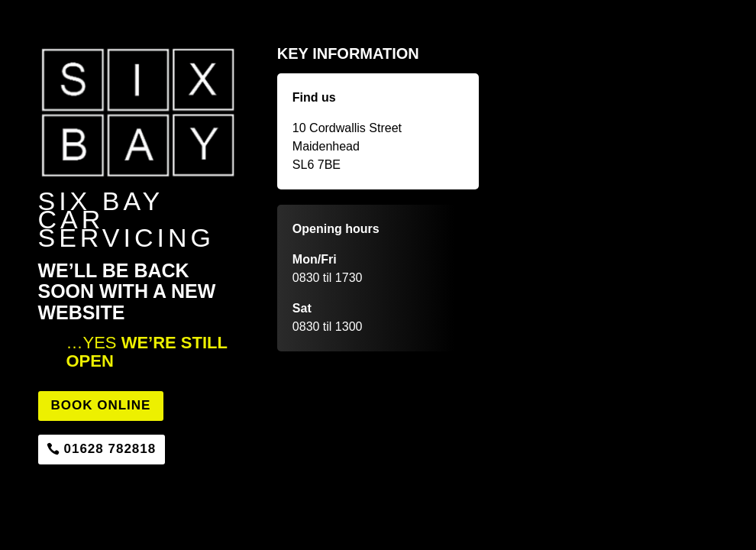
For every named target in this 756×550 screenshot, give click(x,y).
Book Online (101, 405)
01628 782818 (110, 449)
